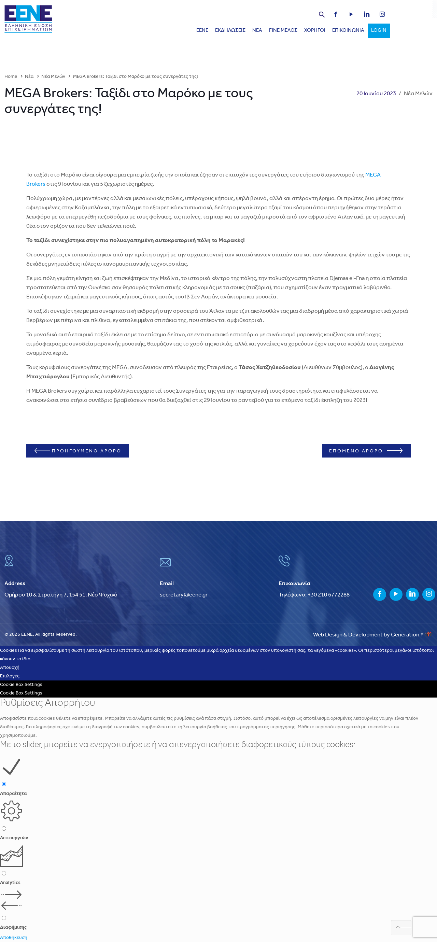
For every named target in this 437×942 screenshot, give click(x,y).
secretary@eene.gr (184, 595)
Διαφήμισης (13, 927)
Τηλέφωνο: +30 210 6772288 (314, 595)
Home (10, 76)
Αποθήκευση (13, 937)
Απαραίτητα (13, 793)
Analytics (10, 882)
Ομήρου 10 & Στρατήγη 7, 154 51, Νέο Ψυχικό (60, 595)
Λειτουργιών (14, 838)
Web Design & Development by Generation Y (373, 635)
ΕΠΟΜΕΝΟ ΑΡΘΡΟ (361, 451)
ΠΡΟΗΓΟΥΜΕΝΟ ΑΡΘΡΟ (82, 451)
